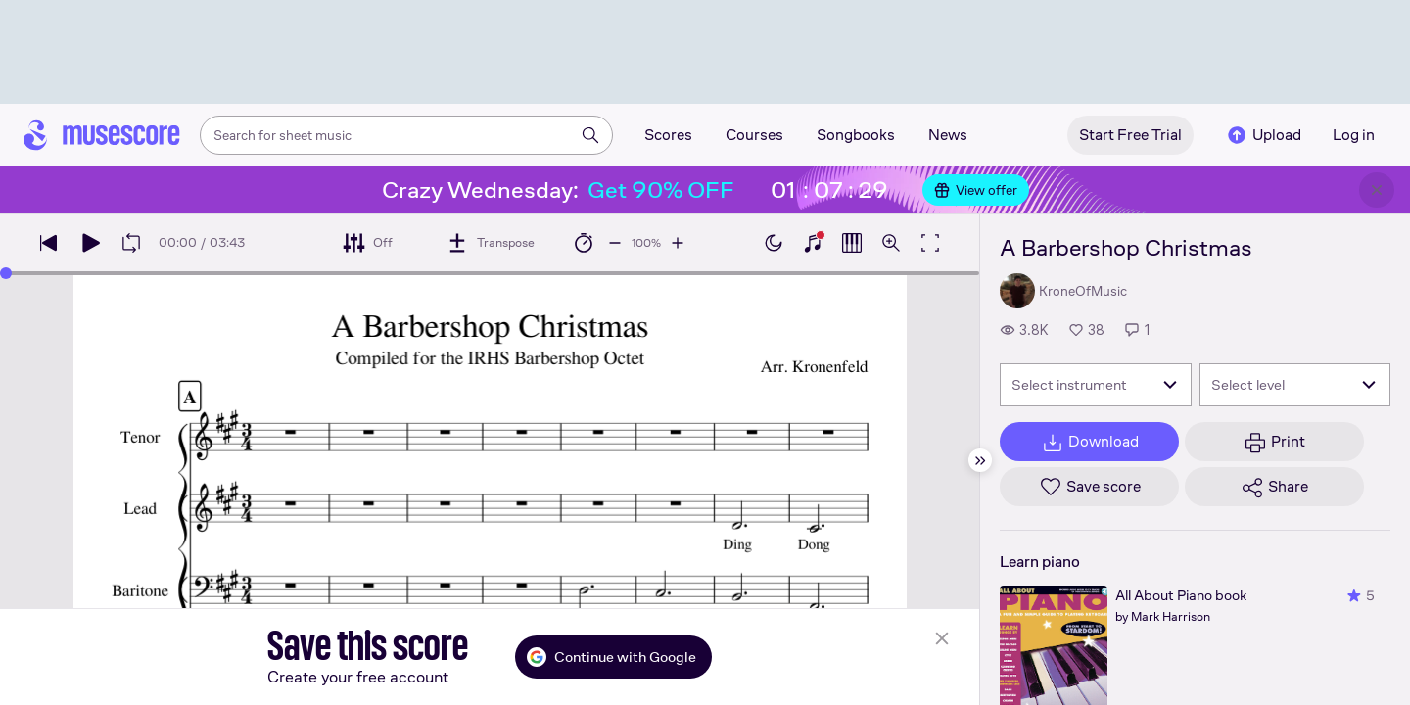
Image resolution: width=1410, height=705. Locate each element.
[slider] (6, 273)
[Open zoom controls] (891, 242)
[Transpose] (490, 242)
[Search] (590, 135)
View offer (975, 190)
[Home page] (102, 135)
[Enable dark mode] (773, 242)
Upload (1263, 135)
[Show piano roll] (851, 242)
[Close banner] (1376, 190)
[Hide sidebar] (980, 460)
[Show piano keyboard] (812, 242)
